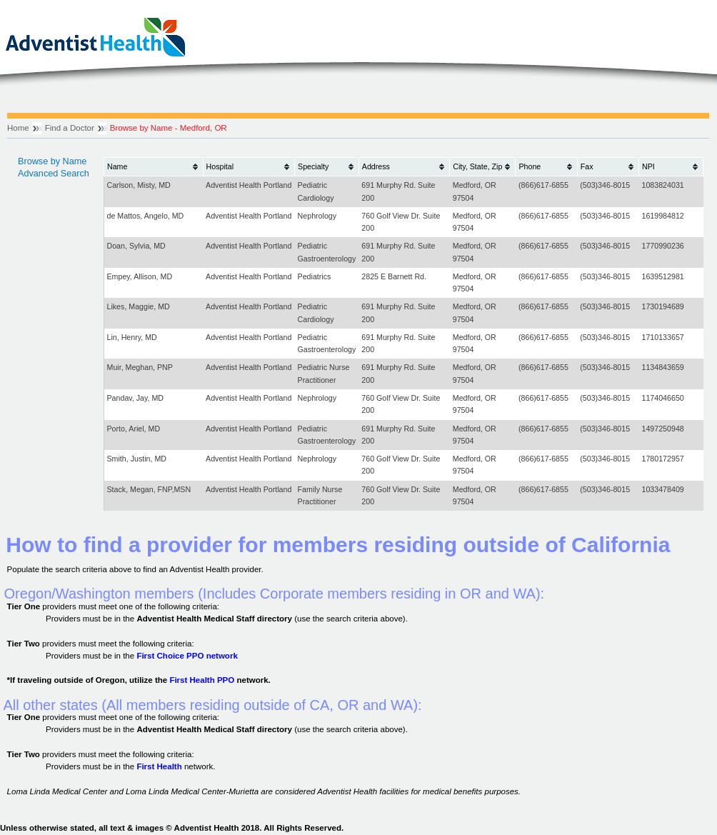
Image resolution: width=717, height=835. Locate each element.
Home (18, 128)
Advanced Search (53, 174)
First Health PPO (201, 680)
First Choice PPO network (186, 655)
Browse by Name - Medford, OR (168, 128)
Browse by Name (52, 161)
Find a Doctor (69, 128)
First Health (158, 766)
